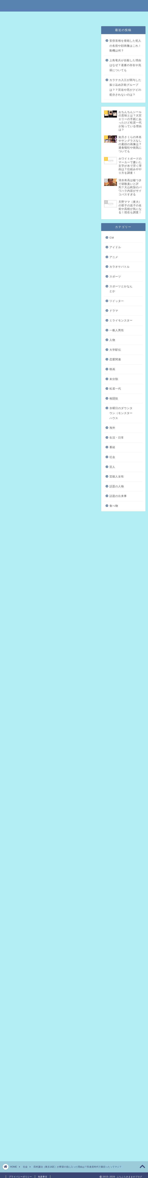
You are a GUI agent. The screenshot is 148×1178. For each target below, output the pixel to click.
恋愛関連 (115, 359)
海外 (112, 427)
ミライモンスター (121, 320)
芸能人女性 (116, 476)
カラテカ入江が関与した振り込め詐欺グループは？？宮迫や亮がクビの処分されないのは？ (125, 87)
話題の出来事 (118, 496)
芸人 (112, 466)
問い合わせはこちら (116, 16)
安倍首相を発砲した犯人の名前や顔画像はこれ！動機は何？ (125, 45)
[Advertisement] (49, 269)
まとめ (30, 115)
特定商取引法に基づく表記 (35, 16)
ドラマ (113, 310)
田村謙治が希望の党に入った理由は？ (52, 99)
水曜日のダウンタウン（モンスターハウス (121, 413)
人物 (112, 340)
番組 (112, 447)
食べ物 (113, 505)
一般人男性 (116, 330)
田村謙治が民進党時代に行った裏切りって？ (54, 107)
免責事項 (62, 16)
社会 (112, 457)
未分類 (11, 31)
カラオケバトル (119, 266)
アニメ (113, 257)
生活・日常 (116, 437)
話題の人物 (116, 486)
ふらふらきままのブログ (74, 5)
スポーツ (115, 276)
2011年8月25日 (50, 717)
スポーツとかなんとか (121, 289)
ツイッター (116, 301)
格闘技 (113, 398)
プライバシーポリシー (86, 16)
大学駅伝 (115, 349)
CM (111, 237)
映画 (112, 369)
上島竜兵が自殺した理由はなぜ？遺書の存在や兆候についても (125, 65)
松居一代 (115, 388)
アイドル (115, 247)
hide (62, 86)
